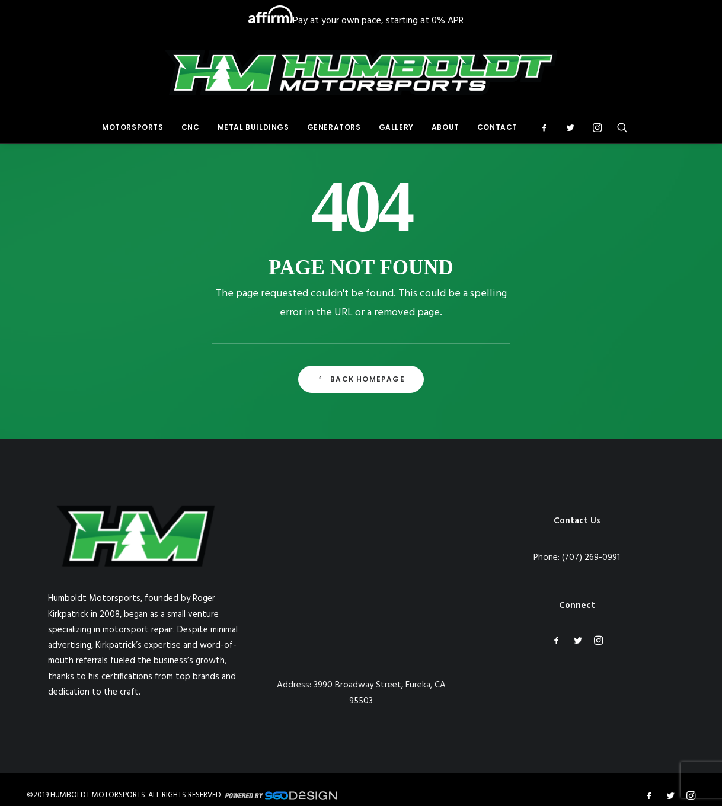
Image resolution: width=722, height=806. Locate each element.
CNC (190, 127)
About (445, 127)
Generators (334, 127)
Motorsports (133, 127)
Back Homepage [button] (361, 379)
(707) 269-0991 (591, 558)
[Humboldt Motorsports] (361, 72)
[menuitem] (132, 127)
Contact (497, 127)
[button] (548, 127)
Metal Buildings (253, 127)
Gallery (396, 127)
